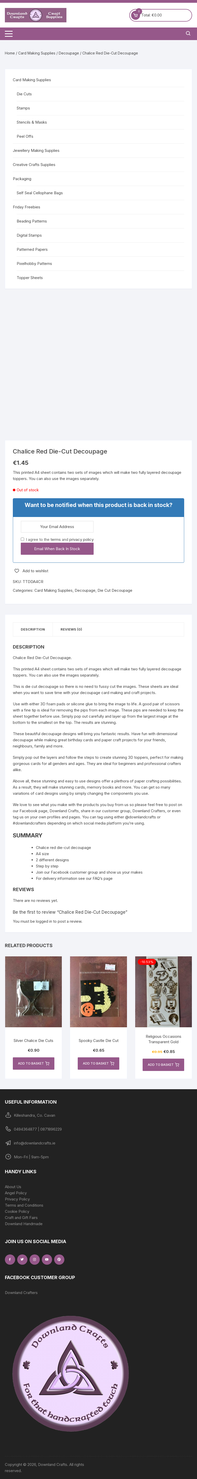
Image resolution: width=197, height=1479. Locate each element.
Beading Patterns (32, 221)
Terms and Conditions (24, 1205)
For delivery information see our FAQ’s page (74, 878)
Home (10, 53)
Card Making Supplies (36, 53)
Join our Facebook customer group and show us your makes (89, 872)
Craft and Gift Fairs (21, 1217)
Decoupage (69, 53)
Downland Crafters (21, 1292)
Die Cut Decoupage (114, 590)
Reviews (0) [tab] (71, 629)
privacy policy (81, 539)
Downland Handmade (24, 1223)
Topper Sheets (30, 277)
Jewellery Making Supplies (36, 150)
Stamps (23, 108)
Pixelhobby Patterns (34, 263)
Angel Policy (16, 1192)
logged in (44, 921)
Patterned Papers (32, 249)
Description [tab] (33, 629)
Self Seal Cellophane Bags (40, 192)
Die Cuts (24, 93)
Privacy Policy (17, 1199)
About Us (13, 1186)
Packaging (22, 178)
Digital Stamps (29, 235)
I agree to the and (57, 539)
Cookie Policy (17, 1211)
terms (56, 539)
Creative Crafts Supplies (34, 164)
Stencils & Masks (32, 122)
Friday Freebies (26, 207)
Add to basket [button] (33, 1063)
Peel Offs (25, 136)
